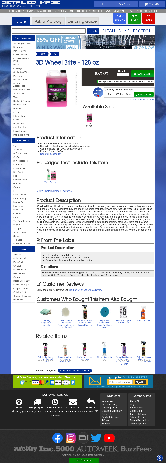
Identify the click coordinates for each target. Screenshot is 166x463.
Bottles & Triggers (21, 101)
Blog (132, 404)
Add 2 (144, 94)
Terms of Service (138, 414)
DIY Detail (18, 172)
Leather (17, 112)
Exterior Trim (19, 127)
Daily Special (19, 258)
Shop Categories (23, 38)
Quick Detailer (20, 54)
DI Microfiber (19, 168)
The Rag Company (22, 221)
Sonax (16, 236)
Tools (15, 97)
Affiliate (105, 420)
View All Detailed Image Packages (54, 191)
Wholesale (18, 299)
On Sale (17, 266)
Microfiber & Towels (22, 89)
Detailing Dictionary (112, 411)
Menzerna (18, 206)
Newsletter (107, 414)
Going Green (136, 411)
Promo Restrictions (139, 420)
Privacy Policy (137, 417)
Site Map (106, 423)
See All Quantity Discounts (141, 99)
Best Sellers (19, 273)
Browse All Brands (22, 243)
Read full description (50, 154)
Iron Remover (20, 51)
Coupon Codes (20, 288)
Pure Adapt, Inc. (138, 423)
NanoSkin (18, 209)
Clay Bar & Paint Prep (21, 59)
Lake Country (19, 198)
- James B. (54, 415)
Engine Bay (19, 123)
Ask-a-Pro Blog (109, 404)
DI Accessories (20, 161)
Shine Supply (19, 232)
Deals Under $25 (21, 284)
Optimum (17, 213)
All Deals (17, 254)
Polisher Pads (20, 79)
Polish (16, 64)
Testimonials (136, 407)
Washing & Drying (22, 43)
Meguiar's (18, 202)
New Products (20, 269)
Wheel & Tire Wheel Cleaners (75, 370)
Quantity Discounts (22, 296)
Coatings (17, 68)
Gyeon (16, 187)
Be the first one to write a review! (86, 290)
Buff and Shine (20, 153)
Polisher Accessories (19, 84)
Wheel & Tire (19, 104)
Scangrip (17, 228)
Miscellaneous (20, 131)
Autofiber (17, 149)
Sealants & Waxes (22, 72)
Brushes (17, 108)
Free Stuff (18, 262)
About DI (134, 401)
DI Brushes (18, 164)
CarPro (16, 157)
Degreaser (18, 47)
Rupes (16, 224)
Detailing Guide (110, 407)
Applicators (18, 93)
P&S (15, 217)
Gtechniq (17, 183)
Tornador (17, 240)
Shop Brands (23, 140)
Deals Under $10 (21, 281)
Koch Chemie (19, 194)
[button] (160, 458)
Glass (16, 119)
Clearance (18, 277)
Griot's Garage (20, 179)
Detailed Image (30, 2)
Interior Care (19, 116)
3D (14, 145)
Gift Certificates (20, 292)
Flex (15, 176)
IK (14, 191)
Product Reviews (110, 417)
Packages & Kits (21, 135)
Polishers (17, 76)
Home (105, 4)
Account (127, 4)
